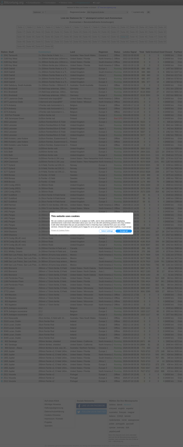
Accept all (124, 231)
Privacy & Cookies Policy (60, 230)
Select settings (107, 231)
